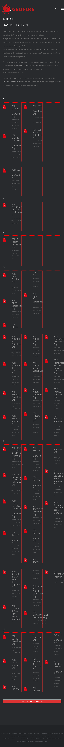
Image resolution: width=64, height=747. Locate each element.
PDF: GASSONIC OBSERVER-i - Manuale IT (17, 209)
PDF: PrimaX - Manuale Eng (58, 393)
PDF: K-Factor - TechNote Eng (16, 243)
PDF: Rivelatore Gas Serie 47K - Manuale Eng (59, 477)
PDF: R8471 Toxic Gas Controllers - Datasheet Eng (17, 508)
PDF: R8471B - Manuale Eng (37, 453)
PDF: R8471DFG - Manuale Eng (38, 510)
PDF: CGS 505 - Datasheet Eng (38, 134)
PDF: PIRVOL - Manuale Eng (37, 417)
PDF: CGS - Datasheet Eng (38, 110)
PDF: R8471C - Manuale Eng (37, 482)
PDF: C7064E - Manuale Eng (16, 111)
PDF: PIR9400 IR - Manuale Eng (16, 368)
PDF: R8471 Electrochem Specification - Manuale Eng (18, 479)
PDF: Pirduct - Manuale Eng (16, 420)
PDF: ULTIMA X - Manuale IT (37, 664)
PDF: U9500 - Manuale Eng (16, 664)
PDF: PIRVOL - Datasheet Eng (38, 393)
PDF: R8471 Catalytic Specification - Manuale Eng (18, 453)
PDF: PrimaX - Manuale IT (58, 420)
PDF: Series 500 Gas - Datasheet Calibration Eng (38, 591)
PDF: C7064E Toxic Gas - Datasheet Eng (17, 141)
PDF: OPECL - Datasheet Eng (17, 304)
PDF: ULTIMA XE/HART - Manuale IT (58, 668)
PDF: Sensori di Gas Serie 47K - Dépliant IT (16, 614)
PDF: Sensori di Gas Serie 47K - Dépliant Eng (16, 579)
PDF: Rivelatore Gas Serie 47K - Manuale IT (59, 509)
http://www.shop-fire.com (11, 82)
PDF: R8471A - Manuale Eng (16, 537)
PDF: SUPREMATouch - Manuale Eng (41, 615)
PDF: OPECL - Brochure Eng (16, 278)
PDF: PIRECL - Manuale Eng (37, 340)
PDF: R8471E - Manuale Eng (37, 535)
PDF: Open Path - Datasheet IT (38, 299)
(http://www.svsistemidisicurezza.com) (26, 66)
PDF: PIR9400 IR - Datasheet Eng (17, 341)
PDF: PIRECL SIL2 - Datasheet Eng (38, 368)
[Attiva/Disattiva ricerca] (56, 8)
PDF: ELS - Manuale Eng (16, 173)
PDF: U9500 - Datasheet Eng (17, 640)
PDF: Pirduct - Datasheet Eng (17, 396)
